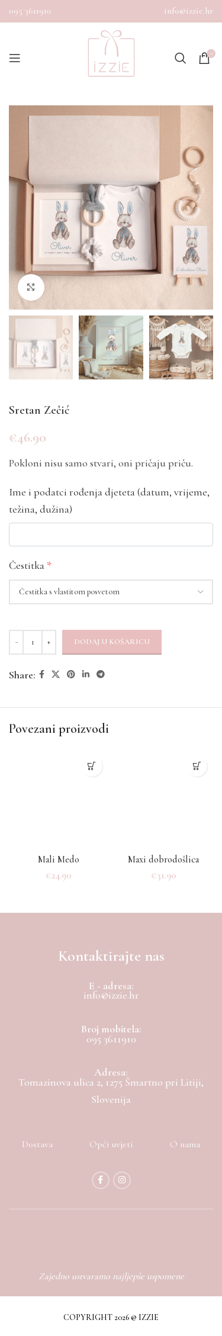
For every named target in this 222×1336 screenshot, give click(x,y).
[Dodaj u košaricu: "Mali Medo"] (92, 766)
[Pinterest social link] (71, 675)
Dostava (37, 1144)
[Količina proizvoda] (32, 642)
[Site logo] (111, 58)
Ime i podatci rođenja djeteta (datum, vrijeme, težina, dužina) (109, 500)
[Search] (180, 58)
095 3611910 (30, 11)
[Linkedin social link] (86, 675)
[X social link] (55, 675)
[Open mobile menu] (15, 58)
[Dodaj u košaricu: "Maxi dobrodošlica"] (196, 766)
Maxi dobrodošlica (163, 859)
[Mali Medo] (58, 799)
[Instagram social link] (122, 1180)
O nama (185, 1144)
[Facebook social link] (42, 675)
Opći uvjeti (111, 1144)
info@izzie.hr (188, 11)
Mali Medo (58, 859)
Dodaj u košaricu (112, 641)
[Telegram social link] (100, 675)
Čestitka (30, 565)
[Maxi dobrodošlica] (164, 799)
